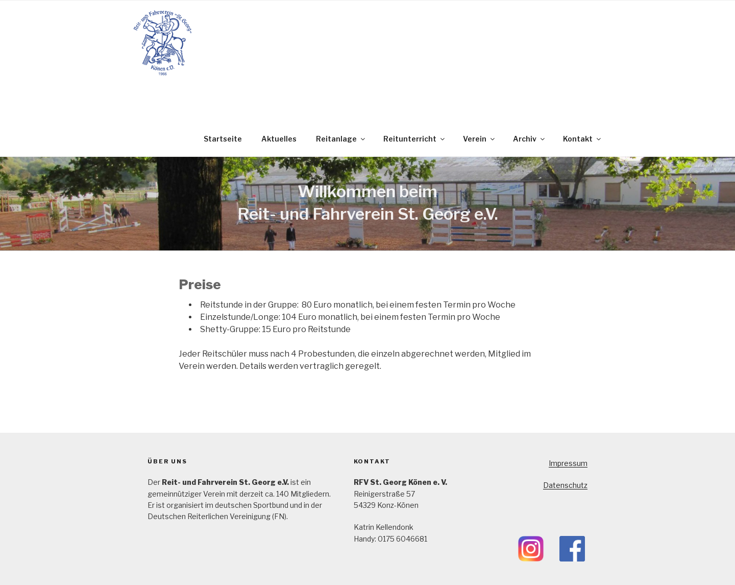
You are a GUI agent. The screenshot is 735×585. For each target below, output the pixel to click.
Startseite (223, 138)
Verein (479, 138)
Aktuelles (279, 138)
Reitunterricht (414, 138)
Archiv (529, 138)
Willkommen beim (367, 191)
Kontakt (582, 138)
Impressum (568, 463)
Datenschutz (565, 485)
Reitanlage (341, 138)
